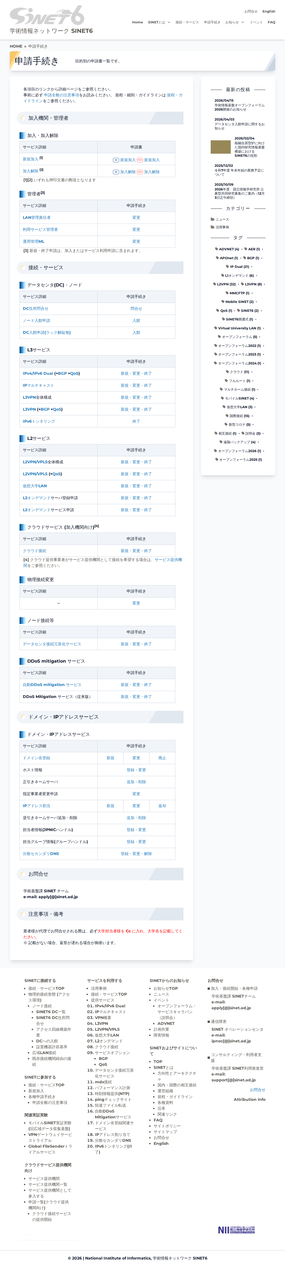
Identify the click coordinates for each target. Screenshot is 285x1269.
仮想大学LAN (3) (237, 407)
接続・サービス (187, 22)
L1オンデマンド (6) (237, 275)
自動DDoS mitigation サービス (52, 684)
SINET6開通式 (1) (237, 319)
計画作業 (161, 1029)
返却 (162, 805)
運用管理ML (33, 241)
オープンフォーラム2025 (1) (238, 459)
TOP (158, 1061)
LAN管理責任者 (37, 217)
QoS (74, 373)
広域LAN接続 (44, 1052)
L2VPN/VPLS (35, 461)
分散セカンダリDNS (41, 853)
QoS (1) (224, 310)
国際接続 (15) (237, 416)
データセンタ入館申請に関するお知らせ (240, 126)
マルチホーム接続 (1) (237, 389)
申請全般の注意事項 (61, 94)
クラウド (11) (237, 372)
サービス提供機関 (44, 1178)
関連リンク (167, 1114)
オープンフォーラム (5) (237, 337)
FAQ (271, 22)
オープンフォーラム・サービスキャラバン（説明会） (177, 1011)
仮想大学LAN (35, 485)
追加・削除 (136, 781)
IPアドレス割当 (36, 805)
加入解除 (30, 170)
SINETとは (159, 22)
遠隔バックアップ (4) (237, 442)
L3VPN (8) (251, 284)
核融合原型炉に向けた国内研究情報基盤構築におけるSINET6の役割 (250, 149)
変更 (136, 217)
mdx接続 (103, 1081)
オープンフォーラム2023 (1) (237, 354)
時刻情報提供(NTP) (112, 1093)
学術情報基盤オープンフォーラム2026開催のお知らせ (240, 107)
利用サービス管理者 (40, 229)
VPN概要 (103, 1017)
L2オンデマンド (37, 497)
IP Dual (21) (237, 266)
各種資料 (165, 1102)
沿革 (161, 1108)
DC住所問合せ (35, 308)
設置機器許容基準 (51, 1046)
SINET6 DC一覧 (51, 1011)
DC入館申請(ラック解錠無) (47, 332)
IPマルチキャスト (38, 385)
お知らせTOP (166, 988)
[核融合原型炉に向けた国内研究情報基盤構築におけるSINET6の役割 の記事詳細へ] (221, 147)
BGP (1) (251, 258)
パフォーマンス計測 (112, 1087)
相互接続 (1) (225, 433)
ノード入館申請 (36, 320)
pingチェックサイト (113, 1099)
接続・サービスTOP (46, 988)
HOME (16, 46)
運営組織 (165, 1090)
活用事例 (220, 227)
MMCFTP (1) (237, 293)
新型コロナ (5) (237, 424)
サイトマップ (165, 1131)
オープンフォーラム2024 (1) (237, 363)
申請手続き (212, 22)
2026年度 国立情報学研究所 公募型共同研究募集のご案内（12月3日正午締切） (240, 193)
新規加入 (30, 158)
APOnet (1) (227, 258)
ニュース (220, 219)
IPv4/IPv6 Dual (38, 373)
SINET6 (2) (248, 310)
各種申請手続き (42, 1096)
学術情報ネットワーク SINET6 (51, 30)
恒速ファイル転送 (110, 1105)
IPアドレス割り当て (112, 1134)
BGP (62, 373)
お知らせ (235, 22)
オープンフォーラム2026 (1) (237, 451)
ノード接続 (42, 1005)
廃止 (162, 757)
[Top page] (237, 1230)
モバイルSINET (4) (237, 398)
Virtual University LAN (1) (237, 328)
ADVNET (166, 1023)
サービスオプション (112, 1052)
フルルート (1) (237, 381)
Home (137, 22)
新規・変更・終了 (136, 373)
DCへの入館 (47, 1040)
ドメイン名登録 (36, 757)
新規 (110, 757)
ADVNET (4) (227, 249)
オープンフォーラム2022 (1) (237, 346)
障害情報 (161, 1035)
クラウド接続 (34, 550)
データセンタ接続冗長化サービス (52, 643)
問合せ (136, 308)
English (268, 11)
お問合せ (251, 11)
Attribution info (250, 1099)
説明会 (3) (251, 433)
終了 (136, 421)
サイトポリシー (167, 1125)
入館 (136, 320)
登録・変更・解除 (136, 853)
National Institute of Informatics (118, 1258)
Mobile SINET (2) (238, 302)
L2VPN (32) (224, 284)
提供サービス (102, 1000)
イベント (256, 22)
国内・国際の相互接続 (177, 1084)
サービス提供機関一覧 (47, 1184)
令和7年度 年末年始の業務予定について (239, 172)
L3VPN (29, 397)
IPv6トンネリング (39, 421)
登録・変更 (136, 769)
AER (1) (252, 249)
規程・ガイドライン (175, 1096)
